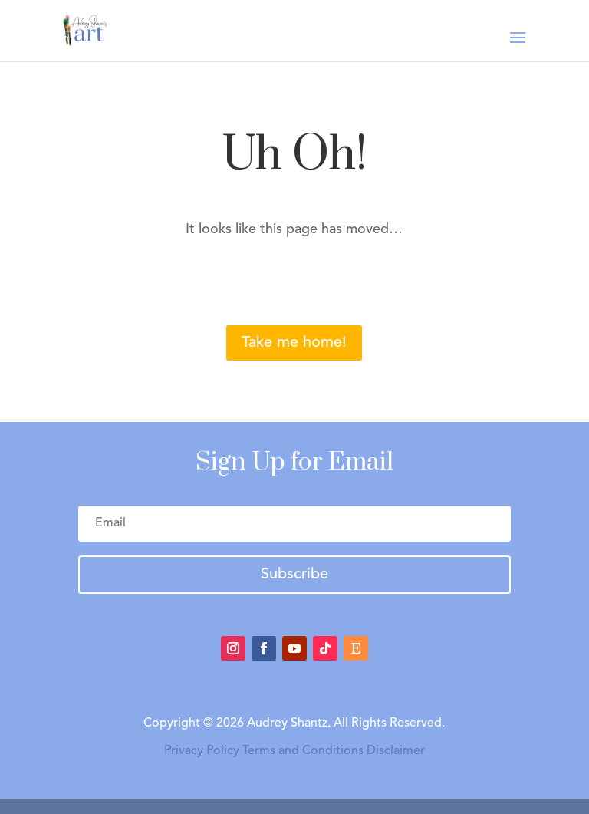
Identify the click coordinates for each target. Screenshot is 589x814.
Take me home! (294, 343)
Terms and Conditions (303, 751)
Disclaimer (396, 751)
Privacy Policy (201, 751)
